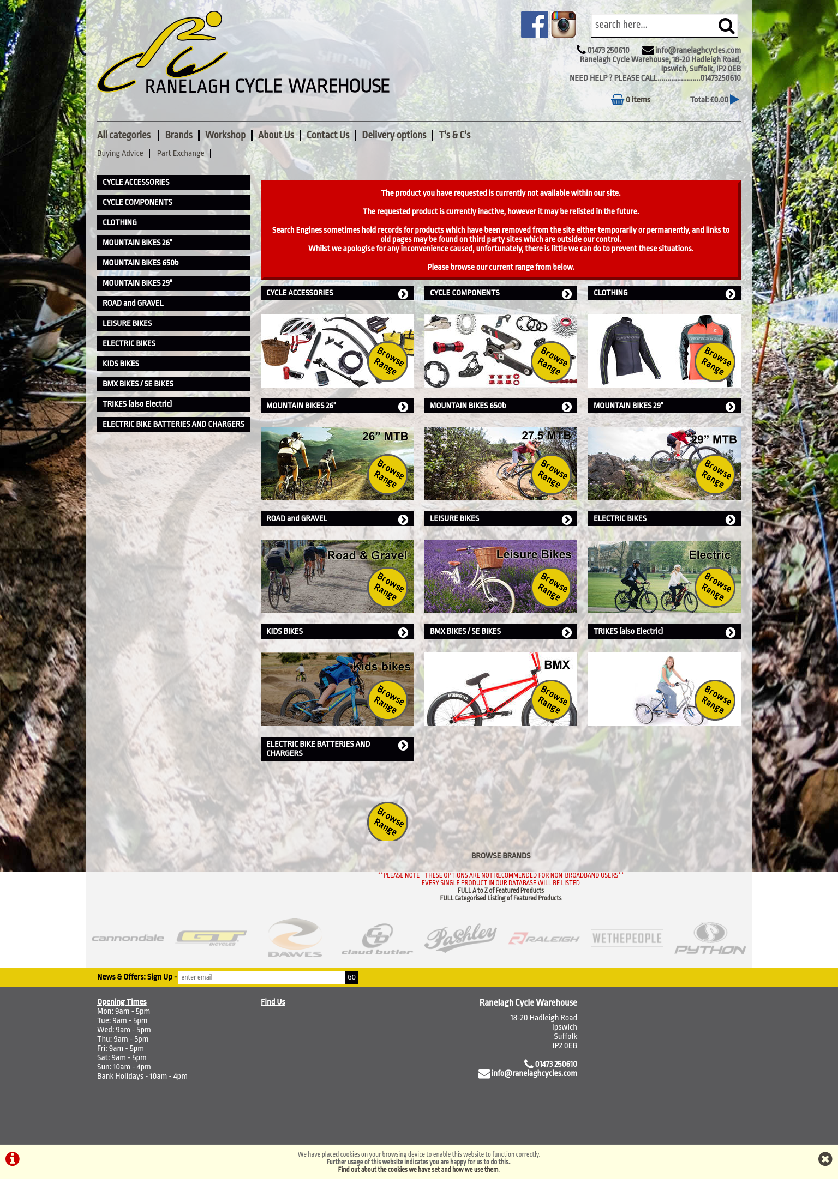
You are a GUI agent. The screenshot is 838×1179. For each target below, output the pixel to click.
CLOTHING (664, 293)
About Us (276, 135)
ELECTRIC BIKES (664, 519)
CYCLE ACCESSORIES (337, 293)
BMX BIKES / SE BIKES (501, 632)
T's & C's (454, 135)
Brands (178, 135)
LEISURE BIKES (501, 519)
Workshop (225, 135)
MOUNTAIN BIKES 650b (501, 406)
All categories (124, 135)
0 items (630, 100)
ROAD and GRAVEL (337, 519)
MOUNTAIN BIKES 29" (664, 406)
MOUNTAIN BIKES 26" (337, 406)
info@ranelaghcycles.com (698, 50)
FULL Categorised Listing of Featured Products (501, 898)
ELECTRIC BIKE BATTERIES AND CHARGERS (337, 749)
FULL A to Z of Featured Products (501, 890)
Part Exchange (181, 153)
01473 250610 (608, 50)
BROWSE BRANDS (501, 856)
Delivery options (394, 135)
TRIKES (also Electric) (664, 632)
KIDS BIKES (337, 632)
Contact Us (328, 135)
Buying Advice (120, 153)
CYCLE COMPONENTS (501, 293)
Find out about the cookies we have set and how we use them (418, 1170)
